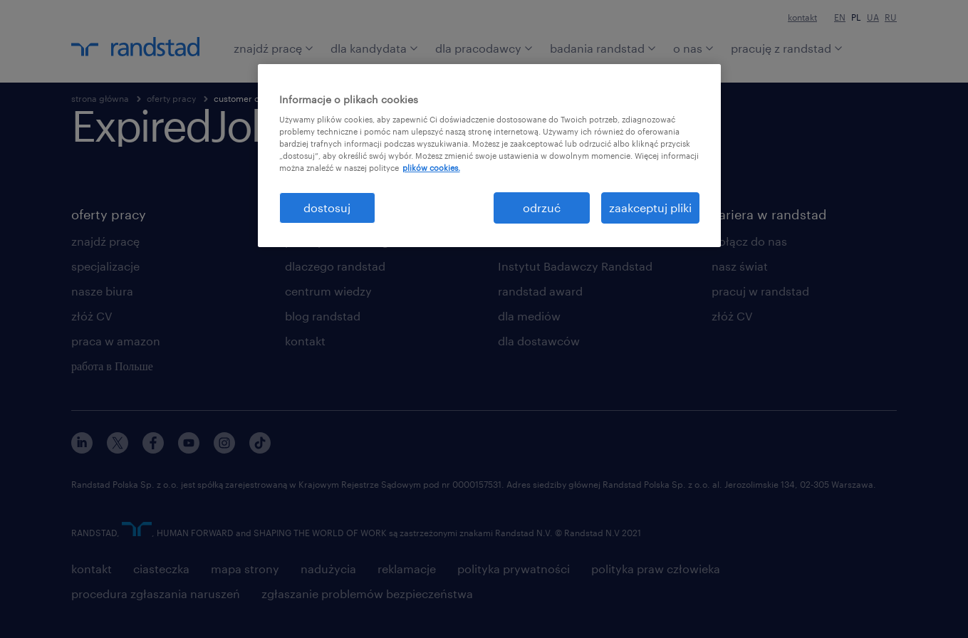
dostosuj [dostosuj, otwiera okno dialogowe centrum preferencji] (326, 207)
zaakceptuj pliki (650, 207)
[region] (489, 155)
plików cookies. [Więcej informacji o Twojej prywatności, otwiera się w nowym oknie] (431, 167)
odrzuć (542, 207)
